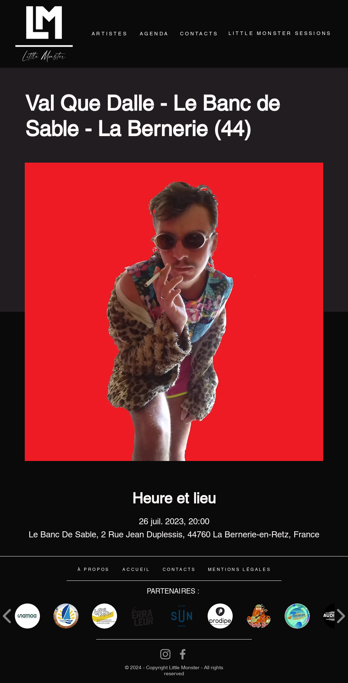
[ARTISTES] (109, 33)
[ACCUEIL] (136, 569)
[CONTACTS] (199, 33)
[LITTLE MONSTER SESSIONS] (279, 33)
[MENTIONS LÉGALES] (239, 569)
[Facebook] (183, 654)
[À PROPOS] (93, 569)
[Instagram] (165, 654)
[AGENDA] (154, 33)
